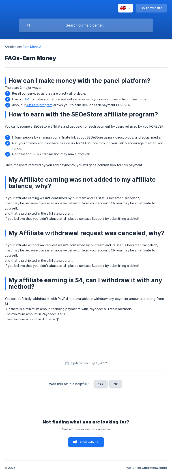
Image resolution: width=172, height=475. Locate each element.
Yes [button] (100, 383)
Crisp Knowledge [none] (154, 467)
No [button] (116, 383)
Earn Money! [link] (32, 47)
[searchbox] (86, 25)
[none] (125, 8)
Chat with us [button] (89, 442)
